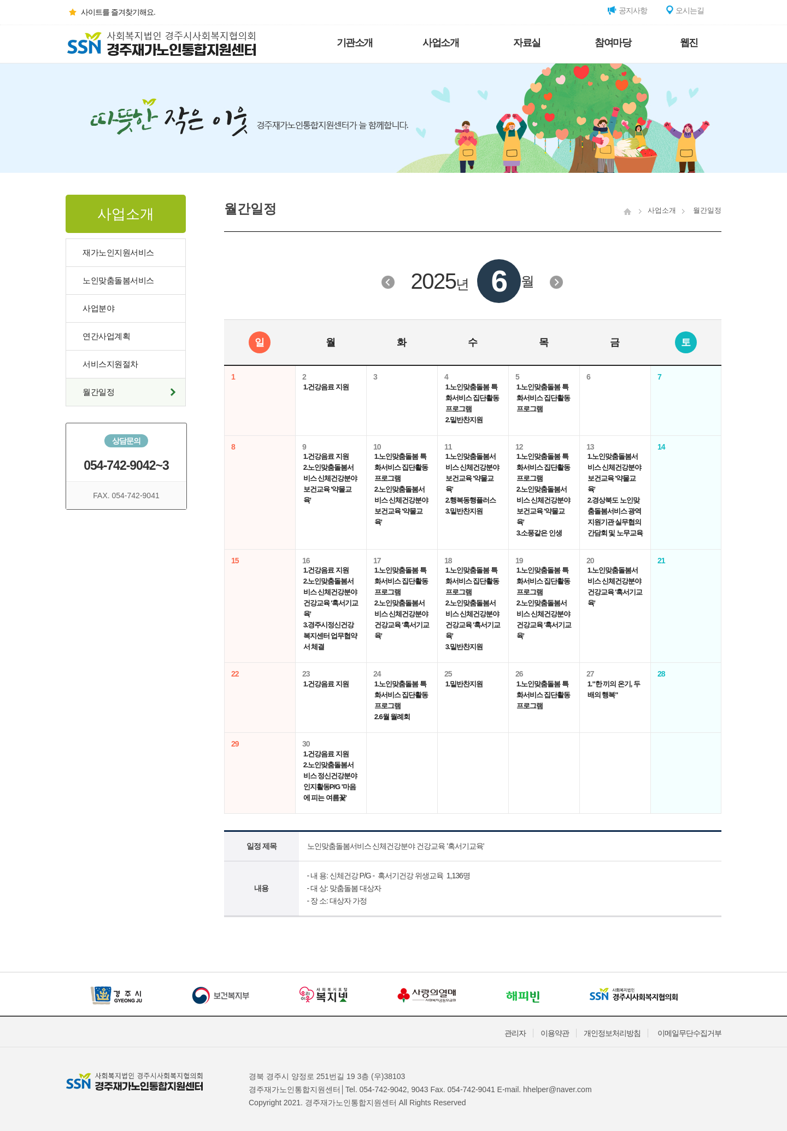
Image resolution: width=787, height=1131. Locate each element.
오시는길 (684, 10)
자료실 (527, 42)
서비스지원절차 (110, 364)
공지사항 (627, 10)
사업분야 (98, 308)
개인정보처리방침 (612, 1033)
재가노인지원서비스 (118, 252)
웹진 (689, 42)
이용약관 (555, 1033)
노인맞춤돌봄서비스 (118, 280)
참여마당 (613, 42)
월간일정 (98, 392)
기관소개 (355, 42)
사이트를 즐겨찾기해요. (110, 12)
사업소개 (440, 42)
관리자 (515, 1033)
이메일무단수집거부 (689, 1033)
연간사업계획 (106, 336)
